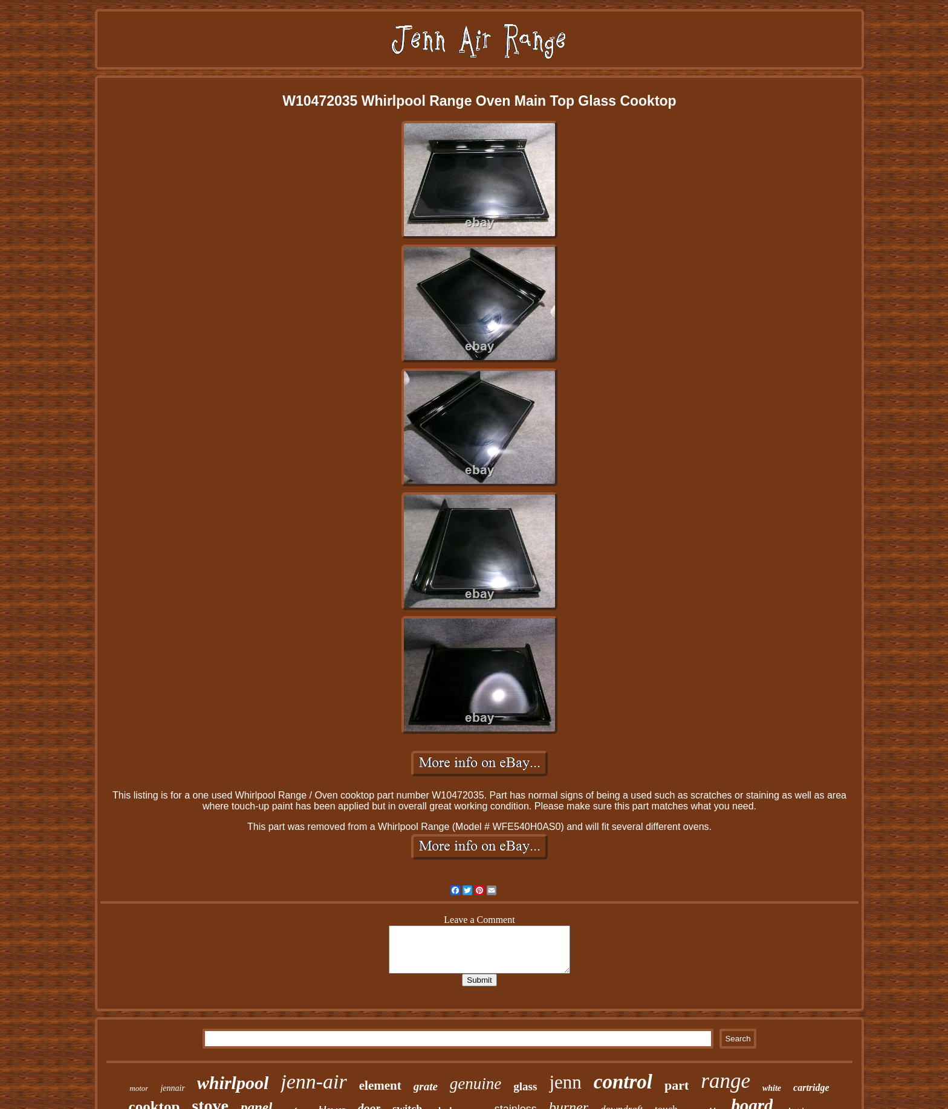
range (725, 1081)
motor (138, 1088)
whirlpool (232, 1083)
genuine (475, 1084)
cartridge (811, 1087)
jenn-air (314, 1081)
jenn (565, 1082)
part (676, 1085)
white (771, 1088)
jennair (172, 1088)
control (623, 1082)
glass (525, 1086)
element (380, 1085)
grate (426, 1086)
